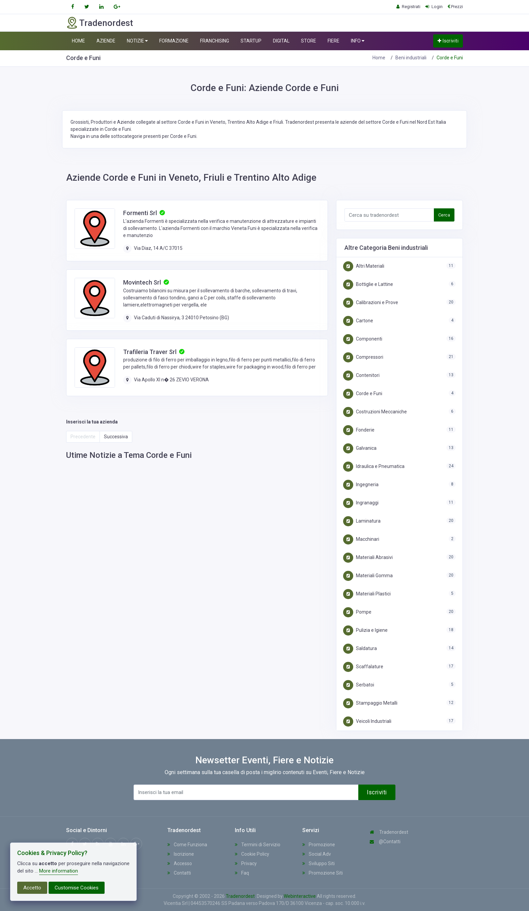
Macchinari (361, 539)
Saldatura (360, 648)
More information (58, 871)
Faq (242, 873)
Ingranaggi (361, 502)
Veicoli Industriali (367, 721)
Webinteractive (300, 896)
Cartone (358, 320)
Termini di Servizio (257, 844)
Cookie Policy (252, 854)
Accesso (179, 863)
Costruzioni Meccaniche (375, 411)
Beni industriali (410, 57)
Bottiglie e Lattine (368, 284)
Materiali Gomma (368, 575)
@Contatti (385, 841)
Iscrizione (180, 854)
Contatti (179, 873)
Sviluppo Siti (318, 863)
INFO (357, 41)
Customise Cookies (77, 888)
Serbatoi (358, 684)
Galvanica (360, 448)
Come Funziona (187, 844)
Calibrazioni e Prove (370, 302)
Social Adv (316, 854)
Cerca (444, 214)
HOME (78, 40)
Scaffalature (363, 666)
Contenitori (361, 375)
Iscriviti (448, 40)
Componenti (362, 339)
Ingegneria (361, 484)
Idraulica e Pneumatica (374, 466)
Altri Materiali (363, 266)
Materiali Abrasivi (368, 557)
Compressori (363, 357)
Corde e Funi (362, 393)
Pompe (357, 612)
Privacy (246, 863)
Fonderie (358, 430)
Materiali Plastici (367, 593)
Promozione (318, 844)
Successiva (116, 436)
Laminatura (362, 521)
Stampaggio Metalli (370, 703)
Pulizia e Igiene (365, 630)
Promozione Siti (322, 873)
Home (378, 57)
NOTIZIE (137, 41)
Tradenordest (389, 832)
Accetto (32, 888)
